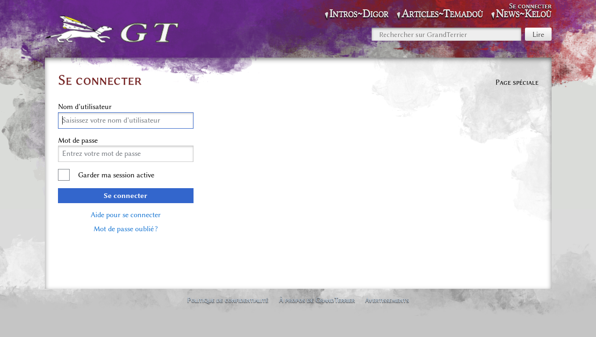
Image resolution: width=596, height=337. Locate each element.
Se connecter (125, 195)
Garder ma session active (116, 175)
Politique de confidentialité (227, 300)
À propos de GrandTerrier (317, 300)
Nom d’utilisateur (85, 107)
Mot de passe (78, 140)
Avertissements (387, 300)
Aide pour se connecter (126, 215)
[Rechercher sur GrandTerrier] (446, 34)
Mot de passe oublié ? (125, 229)
